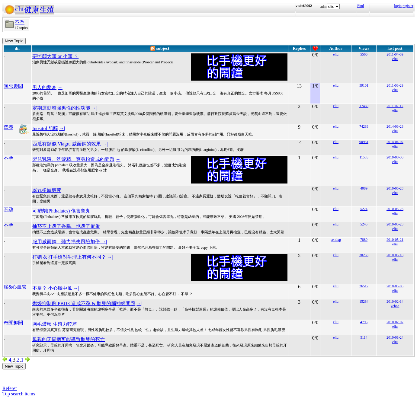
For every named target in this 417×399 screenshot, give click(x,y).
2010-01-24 (395, 337)
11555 (363, 157)
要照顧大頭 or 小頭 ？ (55, 56)
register (408, 6)
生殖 (47, 10)
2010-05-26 (395, 209)
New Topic (14, 41)
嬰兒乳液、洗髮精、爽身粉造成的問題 (73, 159)
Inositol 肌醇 (45, 128)
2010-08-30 (395, 157)
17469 (363, 106)
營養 (8, 127)
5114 (363, 337)
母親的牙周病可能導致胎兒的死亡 (68, 339)
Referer (9, 388)
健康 (31, 10)
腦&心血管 (15, 286)
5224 (363, 209)
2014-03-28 (395, 126)
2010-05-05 (395, 286)
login (398, 6)
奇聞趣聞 (13, 322)
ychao (395, 306)
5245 (363, 224)
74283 (363, 126)
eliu (335, 54)
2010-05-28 (395, 188)
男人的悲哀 (44, 87)
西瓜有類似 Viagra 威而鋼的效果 (66, 143)
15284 (363, 301)
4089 (363, 188)
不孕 (19, 22)
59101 (363, 85)
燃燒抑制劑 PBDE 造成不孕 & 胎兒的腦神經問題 (83, 303)
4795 (363, 322)
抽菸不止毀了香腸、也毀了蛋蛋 (66, 226)
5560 (363, 54)
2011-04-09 (395, 54)
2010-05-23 (395, 224)
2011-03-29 (395, 85)
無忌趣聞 (13, 86)
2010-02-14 (395, 301)
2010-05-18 (395, 255)
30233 (363, 255)
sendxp (336, 240)
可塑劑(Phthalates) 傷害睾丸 (61, 210)
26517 (363, 286)
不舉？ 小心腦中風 (52, 288)
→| (60, 87)
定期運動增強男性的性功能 (61, 107)
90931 (363, 142)
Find (360, 6)
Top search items (18, 393)
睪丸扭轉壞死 (46, 190)
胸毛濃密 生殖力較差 (54, 324)
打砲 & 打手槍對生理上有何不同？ (69, 257)
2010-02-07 (395, 322)
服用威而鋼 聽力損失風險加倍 (66, 241)
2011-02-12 (395, 106)
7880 (363, 240)
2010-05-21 (395, 240)
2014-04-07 (395, 142)
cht (19, 9)
